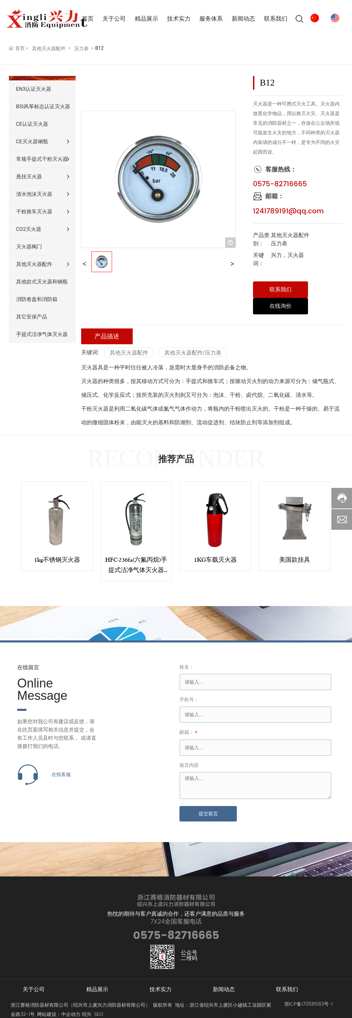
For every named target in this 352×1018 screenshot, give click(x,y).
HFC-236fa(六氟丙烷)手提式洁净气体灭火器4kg (136, 570)
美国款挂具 (294, 559)
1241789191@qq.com (288, 211)
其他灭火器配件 (49, 48)
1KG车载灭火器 (215, 559)
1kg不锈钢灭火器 (57, 559)
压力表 (81, 48)
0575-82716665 (280, 184)
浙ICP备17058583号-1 (308, 1004)
